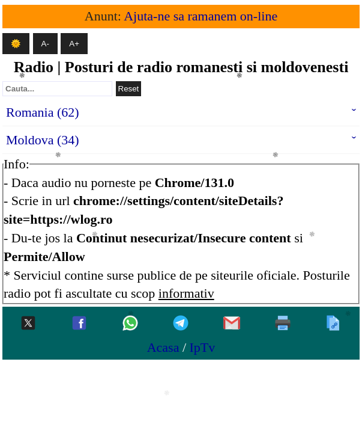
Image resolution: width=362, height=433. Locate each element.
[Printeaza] (282, 323)
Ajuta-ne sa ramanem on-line (200, 15)
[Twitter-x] (28, 323)
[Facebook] (79, 323)
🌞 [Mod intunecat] (16, 43)
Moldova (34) (42, 139)
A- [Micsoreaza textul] (45, 43)
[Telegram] (180, 323)
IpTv (203, 347)
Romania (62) (42, 112)
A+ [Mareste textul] (74, 43)
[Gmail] (231, 323)
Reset (128, 88)
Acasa (163, 347)
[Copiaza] (333, 323)
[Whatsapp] (130, 323)
